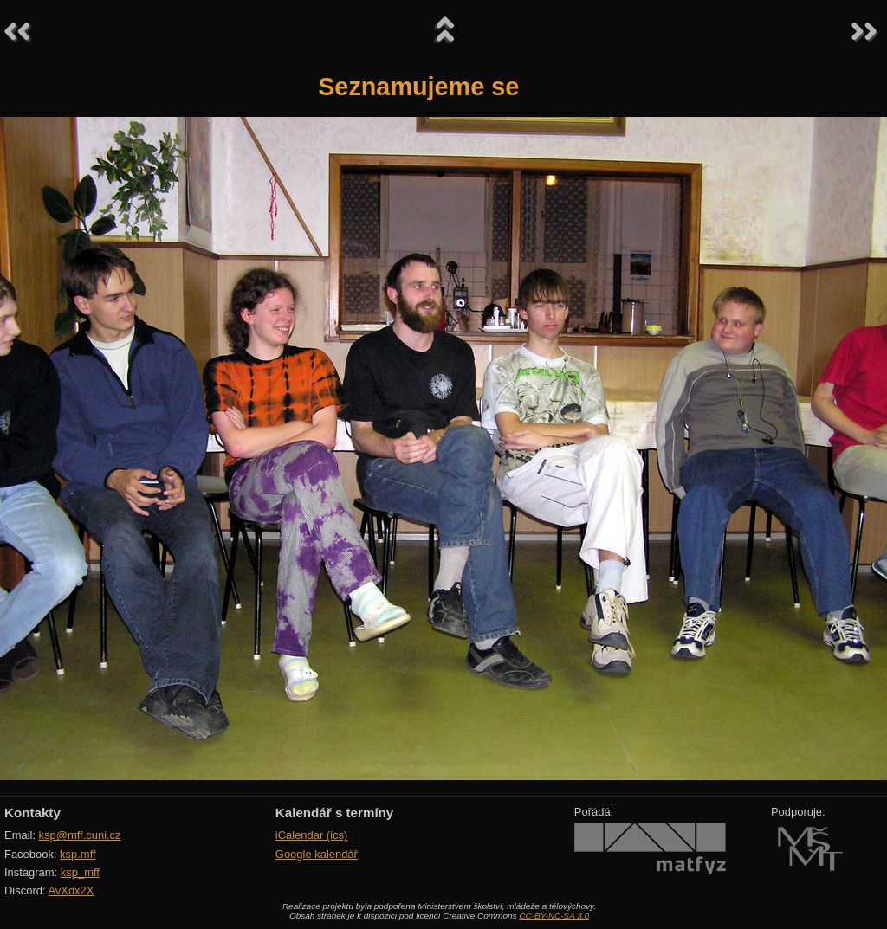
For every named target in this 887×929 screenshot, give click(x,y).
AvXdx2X (71, 890)
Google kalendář (316, 854)
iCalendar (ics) (311, 835)
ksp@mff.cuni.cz (80, 835)
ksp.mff (78, 854)
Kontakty (32, 812)
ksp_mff (80, 872)
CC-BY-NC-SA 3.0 (554, 915)
